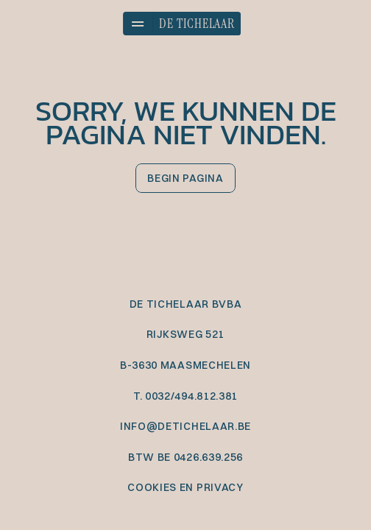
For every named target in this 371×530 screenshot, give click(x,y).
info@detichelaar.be (185, 426)
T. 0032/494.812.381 (185, 396)
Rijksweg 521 (185, 334)
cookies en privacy (185, 487)
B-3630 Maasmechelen (185, 365)
